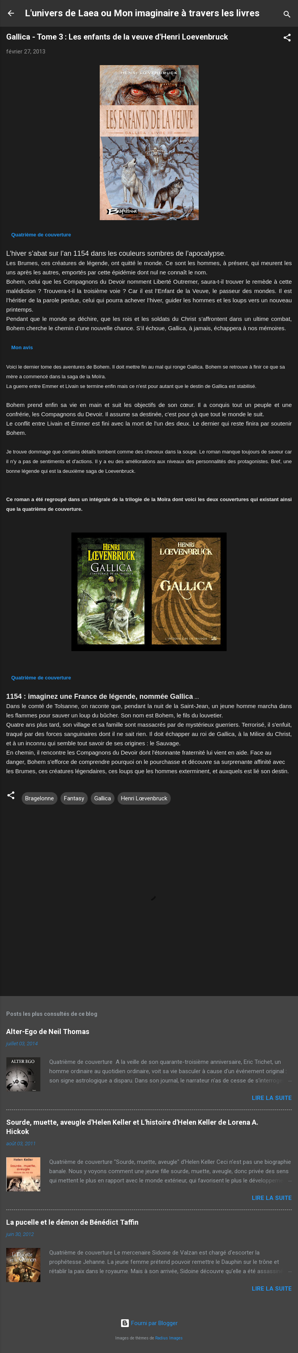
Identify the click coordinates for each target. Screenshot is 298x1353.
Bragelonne (39, 798)
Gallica (102, 798)
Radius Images (169, 1338)
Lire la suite (272, 1097)
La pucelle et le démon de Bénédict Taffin (72, 1222)
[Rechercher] (287, 16)
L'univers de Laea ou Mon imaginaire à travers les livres (142, 13)
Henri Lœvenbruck (144, 798)
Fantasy (74, 798)
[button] (287, 39)
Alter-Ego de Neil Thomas (47, 1031)
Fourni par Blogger (149, 1323)
